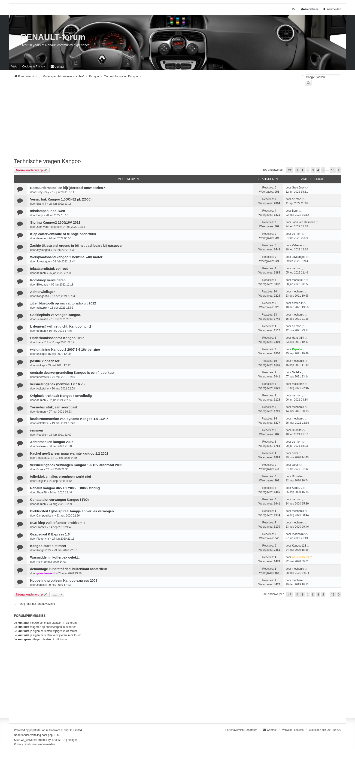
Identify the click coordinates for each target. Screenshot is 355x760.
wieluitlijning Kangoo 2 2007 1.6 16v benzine (65, 349)
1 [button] (302, 170)
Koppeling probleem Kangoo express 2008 (63, 580)
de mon (296, 199)
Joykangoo (43, 250)
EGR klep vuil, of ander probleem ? (57, 523)
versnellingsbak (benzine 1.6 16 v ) (57, 384)
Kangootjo (42, 296)
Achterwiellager (42, 292)
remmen (36, 430)
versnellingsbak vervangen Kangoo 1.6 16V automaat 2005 (76, 465)
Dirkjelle (41, 481)
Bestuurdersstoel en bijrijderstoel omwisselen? (67, 188)
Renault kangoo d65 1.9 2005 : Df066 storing (65, 488)
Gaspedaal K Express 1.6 (50, 534)
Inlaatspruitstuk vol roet (49, 269)
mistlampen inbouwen (47, 211)
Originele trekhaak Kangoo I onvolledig (61, 396)
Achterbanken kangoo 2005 (51, 442)
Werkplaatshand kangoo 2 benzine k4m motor (66, 257)
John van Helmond (48, 226)
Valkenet (297, 245)
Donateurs (250, 730)
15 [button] (332, 170)
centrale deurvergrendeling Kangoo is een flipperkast (72, 372)
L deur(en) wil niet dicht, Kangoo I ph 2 (60, 326)
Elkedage (42, 284)
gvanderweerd (45, 573)
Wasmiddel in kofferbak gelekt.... (56, 557)
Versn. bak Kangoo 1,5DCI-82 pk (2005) (60, 199)
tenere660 (42, 377)
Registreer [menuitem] (309, 9)
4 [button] (318, 170)
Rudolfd (41, 434)
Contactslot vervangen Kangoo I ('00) (59, 500)
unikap (40, 354)
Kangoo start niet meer (48, 546)
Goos (39, 469)
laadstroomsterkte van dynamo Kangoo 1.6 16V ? (69, 419)
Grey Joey (42, 192)
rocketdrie (42, 388)
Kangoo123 (43, 550)
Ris (38, 561)
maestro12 (298, 280)
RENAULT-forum (52, 37)
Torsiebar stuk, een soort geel (53, 407)
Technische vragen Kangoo (47, 161)
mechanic (298, 291)
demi (295, 453)
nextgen (73, 740)
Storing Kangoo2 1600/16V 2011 (55, 222)
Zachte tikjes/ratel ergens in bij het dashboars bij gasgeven (76, 245)
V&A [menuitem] (14, 66)
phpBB (33, 730)
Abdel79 (41, 492)
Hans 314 (42, 342)
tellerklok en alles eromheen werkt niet (60, 476)
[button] (289, 170)
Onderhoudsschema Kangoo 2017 (57, 338)
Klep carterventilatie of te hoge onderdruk (63, 234)
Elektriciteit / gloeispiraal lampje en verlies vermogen (72, 511)
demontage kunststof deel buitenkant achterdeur (68, 569)
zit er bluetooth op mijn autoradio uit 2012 (63, 303)
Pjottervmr (42, 538)
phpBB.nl (53, 735)
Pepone (297, 349)
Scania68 (42, 319)
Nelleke (296, 372)
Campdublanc (45, 515)
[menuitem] (33, 66)
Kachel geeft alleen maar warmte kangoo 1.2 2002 (69, 453)
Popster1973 (44, 457)
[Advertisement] (152, 124)
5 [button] (323, 170)
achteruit (41, 307)
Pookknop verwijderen (48, 280)
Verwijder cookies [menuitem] (292, 730)
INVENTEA (58, 740)
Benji (39, 215)
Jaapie (40, 585)
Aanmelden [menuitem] (332, 9)
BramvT (41, 203)
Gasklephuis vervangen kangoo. (55, 315)
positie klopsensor (44, 361)
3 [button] (313, 170)
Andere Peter (300, 557)
